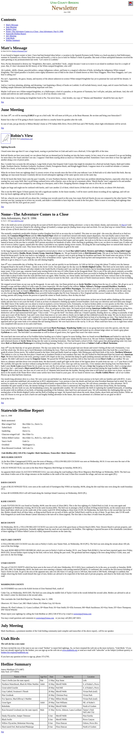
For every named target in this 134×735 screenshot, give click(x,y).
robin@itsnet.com (26, 139)
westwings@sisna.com (82, 614)
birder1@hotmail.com (19, 51)
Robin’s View (22, 135)
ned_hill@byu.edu (17, 221)
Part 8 (123, 225)
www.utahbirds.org (69, 650)
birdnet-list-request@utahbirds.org (14, 652)
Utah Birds (10, 638)
